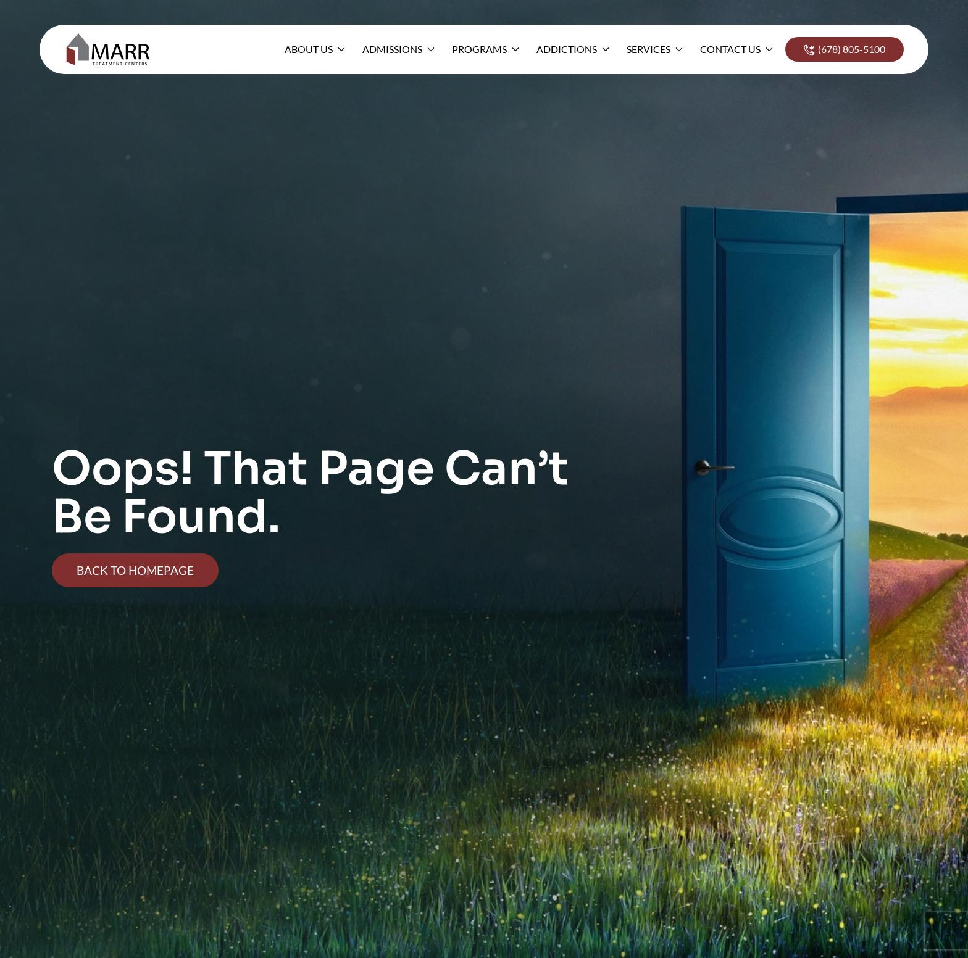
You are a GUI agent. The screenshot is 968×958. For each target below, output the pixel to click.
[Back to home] (111, 49)
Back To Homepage (135, 570)
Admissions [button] (398, 49)
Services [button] (655, 49)
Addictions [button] (572, 49)
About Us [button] (315, 49)
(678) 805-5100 (844, 49)
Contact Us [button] (736, 49)
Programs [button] (485, 49)
